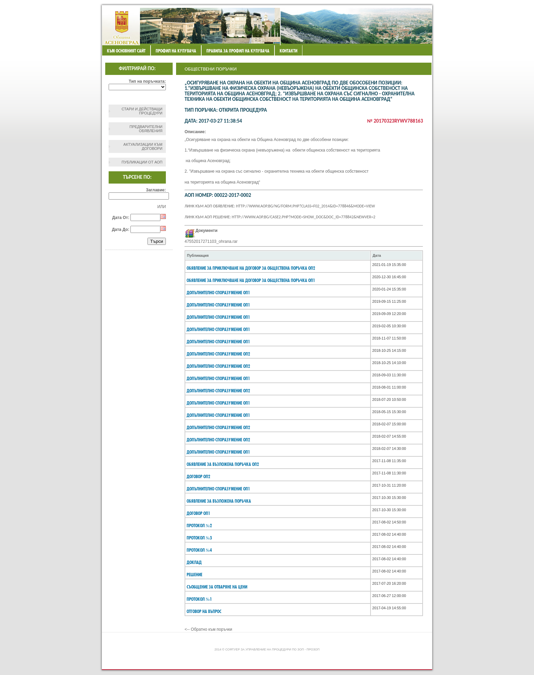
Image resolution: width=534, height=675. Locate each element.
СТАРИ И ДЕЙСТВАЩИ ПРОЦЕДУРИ (142, 111)
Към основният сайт (126, 50)
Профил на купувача (176, 50)
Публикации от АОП (142, 162)
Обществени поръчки (211, 69)
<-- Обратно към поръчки (208, 629)
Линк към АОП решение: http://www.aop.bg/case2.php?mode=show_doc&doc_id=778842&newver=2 (280, 217)
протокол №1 (199, 599)
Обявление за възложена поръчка (219, 501)
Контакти (288, 50)
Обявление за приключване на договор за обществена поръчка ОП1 (251, 280)
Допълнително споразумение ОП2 (218, 354)
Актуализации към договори (142, 146)
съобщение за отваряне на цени (217, 587)
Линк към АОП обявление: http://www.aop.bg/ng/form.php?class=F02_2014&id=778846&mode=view (280, 206)
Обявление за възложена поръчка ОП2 (223, 464)
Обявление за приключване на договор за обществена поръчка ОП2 (251, 268)
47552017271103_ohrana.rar (211, 241)
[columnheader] (277, 255)
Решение (194, 574)
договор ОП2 (198, 476)
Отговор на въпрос (204, 611)
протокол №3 (199, 537)
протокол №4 (199, 550)
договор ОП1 (198, 513)
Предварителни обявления (145, 129)
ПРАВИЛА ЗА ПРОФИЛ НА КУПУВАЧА (237, 50)
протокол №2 (199, 525)
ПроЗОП (313, 649)
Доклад (194, 562)
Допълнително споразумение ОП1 (218, 292)
